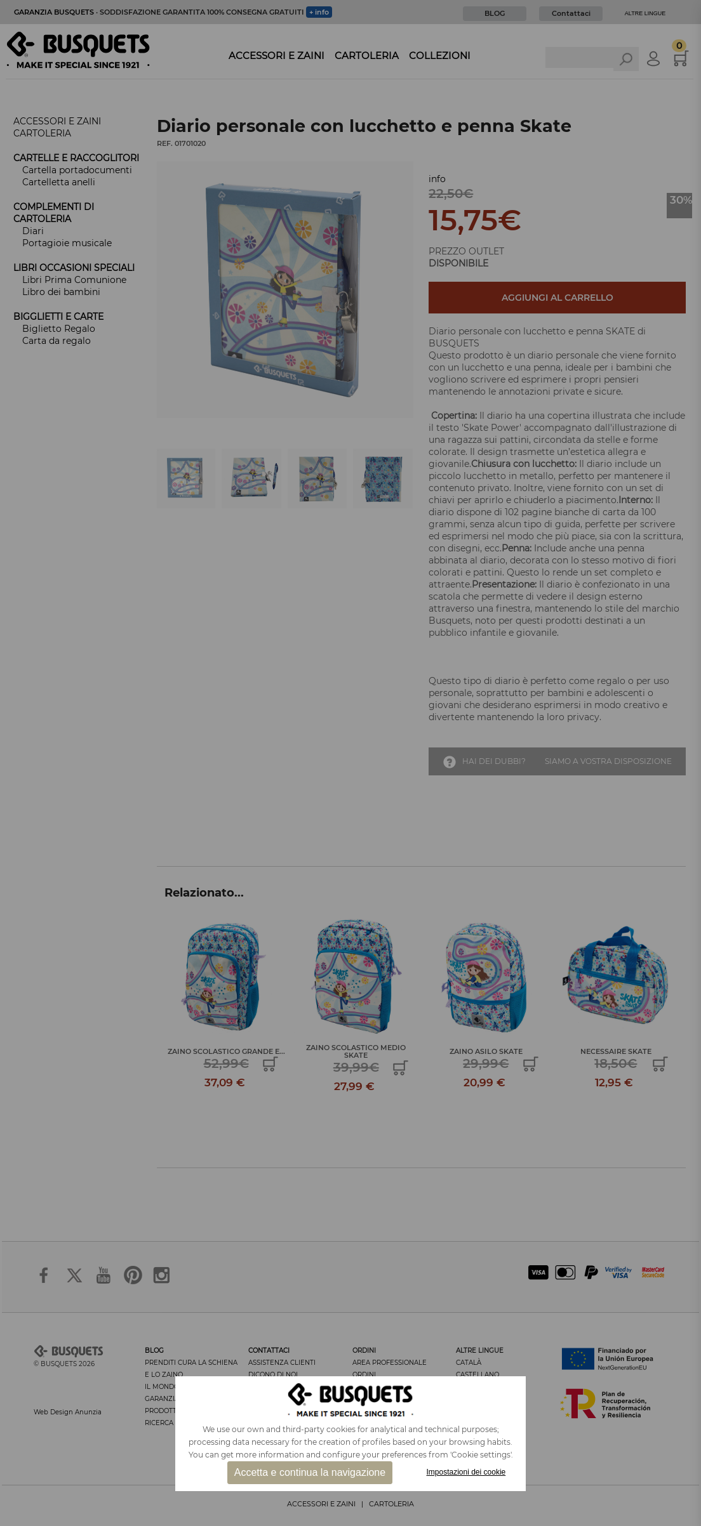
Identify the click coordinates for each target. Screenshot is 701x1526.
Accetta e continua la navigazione (309, 1472)
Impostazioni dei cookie (466, 1472)
